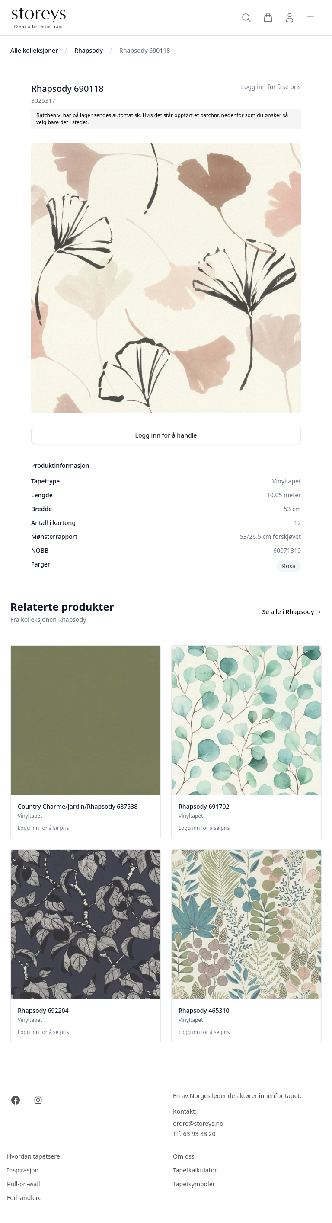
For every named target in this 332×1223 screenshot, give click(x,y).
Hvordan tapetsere (33, 1156)
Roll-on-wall (23, 1184)
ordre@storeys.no (198, 1123)
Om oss (184, 1156)
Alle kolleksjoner (34, 50)
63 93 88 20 (199, 1134)
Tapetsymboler (194, 1184)
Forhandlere (24, 1198)
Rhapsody (88, 50)
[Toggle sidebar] (310, 17)
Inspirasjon (22, 1170)
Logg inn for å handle (166, 435)
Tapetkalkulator (195, 1170)
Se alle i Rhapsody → (292, 612)
